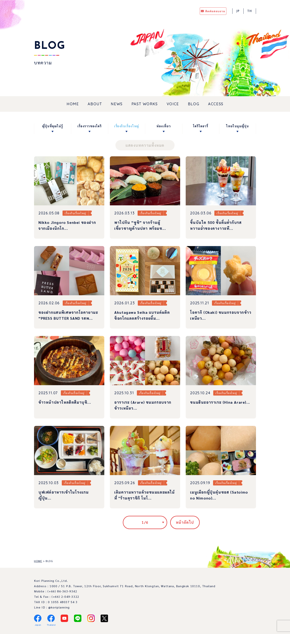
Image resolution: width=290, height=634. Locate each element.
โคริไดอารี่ (200, 126)
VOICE (173, 104)
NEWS (116, 104)
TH (249, 11)
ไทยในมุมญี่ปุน (237, 126)
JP (238, 11)
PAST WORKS (144, 104)
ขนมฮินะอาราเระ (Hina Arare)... (220, 402)
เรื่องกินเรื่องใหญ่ (126, 126)
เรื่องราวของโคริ (89, 126)
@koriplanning (59, 607)
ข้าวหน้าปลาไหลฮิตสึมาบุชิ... (64, 402)
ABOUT (95, 104)
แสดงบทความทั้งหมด (145, 145)
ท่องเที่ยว (163, 126)
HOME (73, 104)
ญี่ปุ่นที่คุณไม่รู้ (52, 126)
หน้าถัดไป (185, 522)
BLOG (193, 104)
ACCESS (215, 104)
